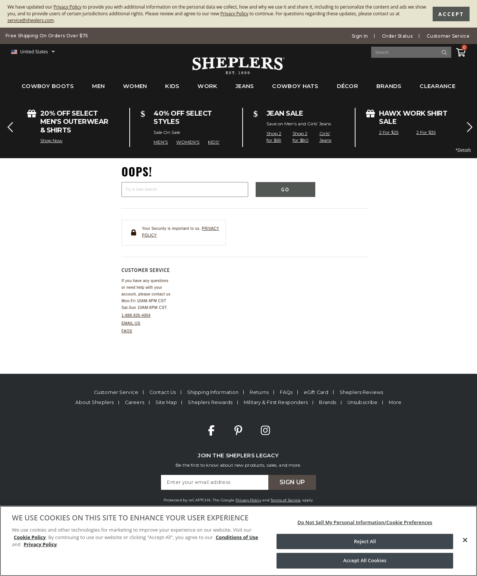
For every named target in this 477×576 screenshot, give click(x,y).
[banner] (238, 48)
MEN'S (161, 142)
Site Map (166, 402)
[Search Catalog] (411, 52)
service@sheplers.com (30, 20)
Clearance (437, 86)
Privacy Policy (68, 7)
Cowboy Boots (48, 86)
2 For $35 (426, 132)
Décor (347, 86)
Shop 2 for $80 (301, 137)
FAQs (126, 331)
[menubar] (238, 90)
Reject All (365, 541)
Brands (389, 86)
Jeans (245, 86)
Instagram (265, 430)
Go (285, 189)
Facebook (211, 430)
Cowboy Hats (295, 86)
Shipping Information (213, 392)
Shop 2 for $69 (273, 137)
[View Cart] (460, 51)
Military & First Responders (276, 402)
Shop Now (51, 140)
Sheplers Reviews (361, 392)
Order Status (397, 36)
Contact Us (162, 392)
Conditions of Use (237, 537)
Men (98, 86)
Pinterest (238, 430)
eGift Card (316, 392)
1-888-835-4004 (136, 315)
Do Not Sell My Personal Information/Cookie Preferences (364, 522)
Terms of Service (286, 500)
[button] (9, 127)
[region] (238, 541)
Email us (130, 323)
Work (207, 86)
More (395, 402)
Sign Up (292, 482)
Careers (134, 402)
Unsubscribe (362, 402)
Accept (451, 14)
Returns (259, 392)
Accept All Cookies (364, 560)
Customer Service (448, 36)
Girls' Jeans (325, 137)
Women (135, 86)
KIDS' (213, 142)
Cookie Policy (30, 537)
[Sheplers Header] (238, 70)
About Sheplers (94, 402)
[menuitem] (48, 90)
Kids (172, 86)
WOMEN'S (187, 142)
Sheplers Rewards (210, 402)
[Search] (445, 52)
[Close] (465, 540)
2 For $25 (388, 132)
